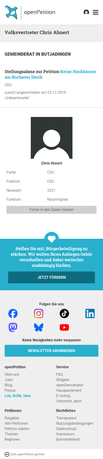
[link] (95, 12)
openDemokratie (69, 385)
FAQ (59, 374)
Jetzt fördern (51, 277)
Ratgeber (12, 418)
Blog (8, 385)
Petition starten (17, 429)
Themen (11, 434)
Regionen (12, 439)
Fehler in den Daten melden (51, 209)
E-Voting (63, 396)
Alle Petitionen (16, 423)
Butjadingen (56, 54)
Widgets (62, 380)
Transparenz (66, 418)
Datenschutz (66, 429)
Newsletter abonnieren (51, 351)
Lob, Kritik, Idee (18, 396)
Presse (10, 390)
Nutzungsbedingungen (74, 423)
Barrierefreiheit (68, 439)
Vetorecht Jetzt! (69, 401)
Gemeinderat (20, 54)
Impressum (65, 434)
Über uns (12, 374)
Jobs (9, 380)
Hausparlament (68, 390)
